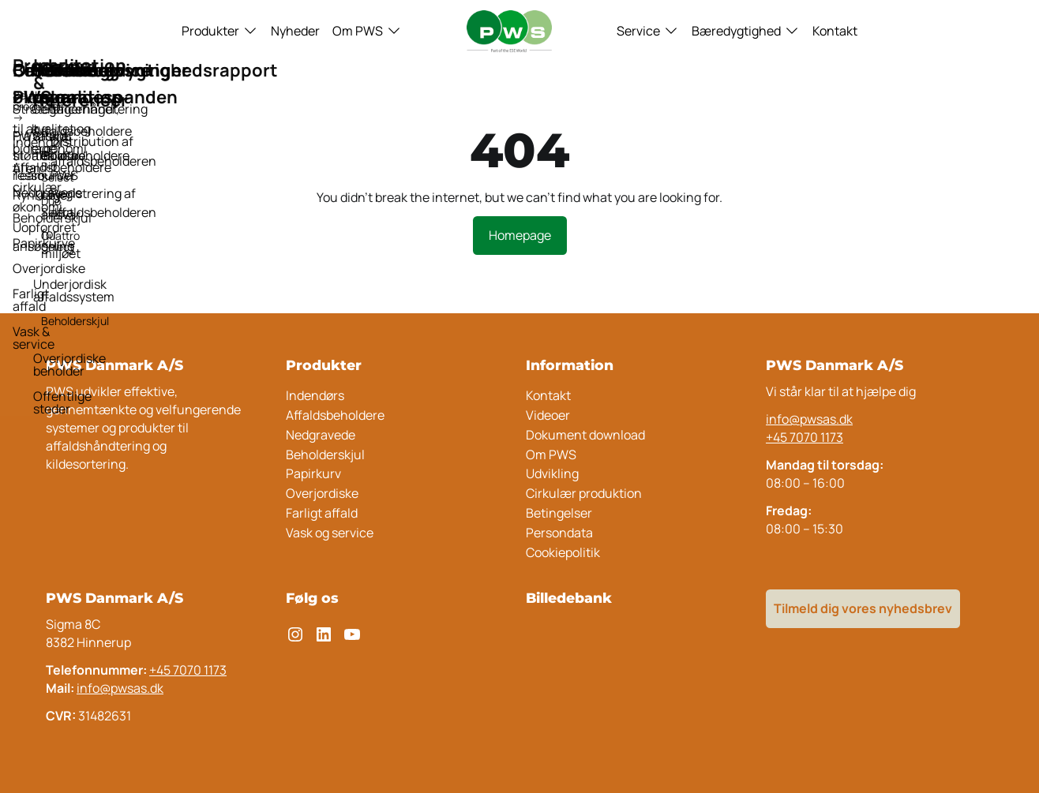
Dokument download (585, 434)
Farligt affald (322, 513)
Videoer (548, 415)
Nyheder (295, 30)
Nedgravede (320, 434)
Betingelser (559, 513)
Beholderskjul (325, 454)
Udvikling (552, 473)
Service (638, 30)
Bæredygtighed (736, 30)
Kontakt (834, 30)
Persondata (559, 532)
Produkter (210, 30)
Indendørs (315, 395)
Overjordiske (322, 493)
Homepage (520, 235)
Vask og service (329, 532)
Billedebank (569, 597)
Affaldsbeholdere (335, 415)
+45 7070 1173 (804, 437)
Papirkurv (313, 473)
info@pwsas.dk (809, 419)
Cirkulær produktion (584, 493)
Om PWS (357, 30)
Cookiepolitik (563, 552)
